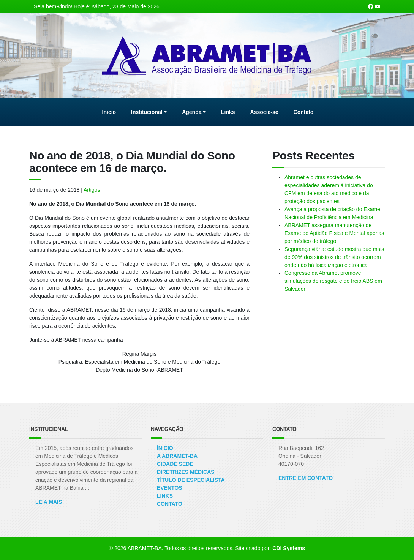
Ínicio (165, 448)
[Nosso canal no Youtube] (377, 6)
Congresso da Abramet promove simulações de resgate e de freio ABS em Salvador (333, 281)
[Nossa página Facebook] (370, 6)
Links (165, 496)
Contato (169, 504)
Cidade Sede (175, 464)
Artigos (92, 190)
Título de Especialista (191, 480)
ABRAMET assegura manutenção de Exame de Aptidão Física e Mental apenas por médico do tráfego (334, 233)
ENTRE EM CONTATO (305, 478)
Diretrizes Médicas (186, 472)
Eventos (169, 488)
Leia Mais (48, 502)
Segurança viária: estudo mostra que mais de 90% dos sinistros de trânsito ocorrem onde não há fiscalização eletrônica (334, 257)
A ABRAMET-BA (177, 456)
